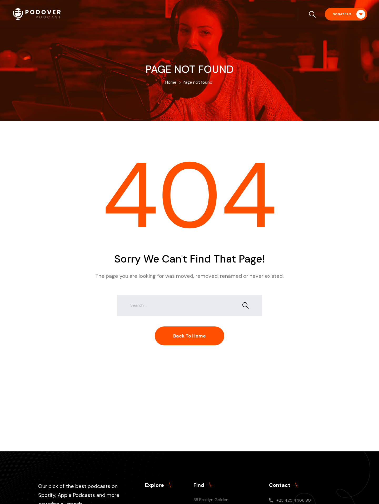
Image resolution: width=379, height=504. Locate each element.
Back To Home (189, 336)
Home (170, 82)
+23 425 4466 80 (293, 500)
